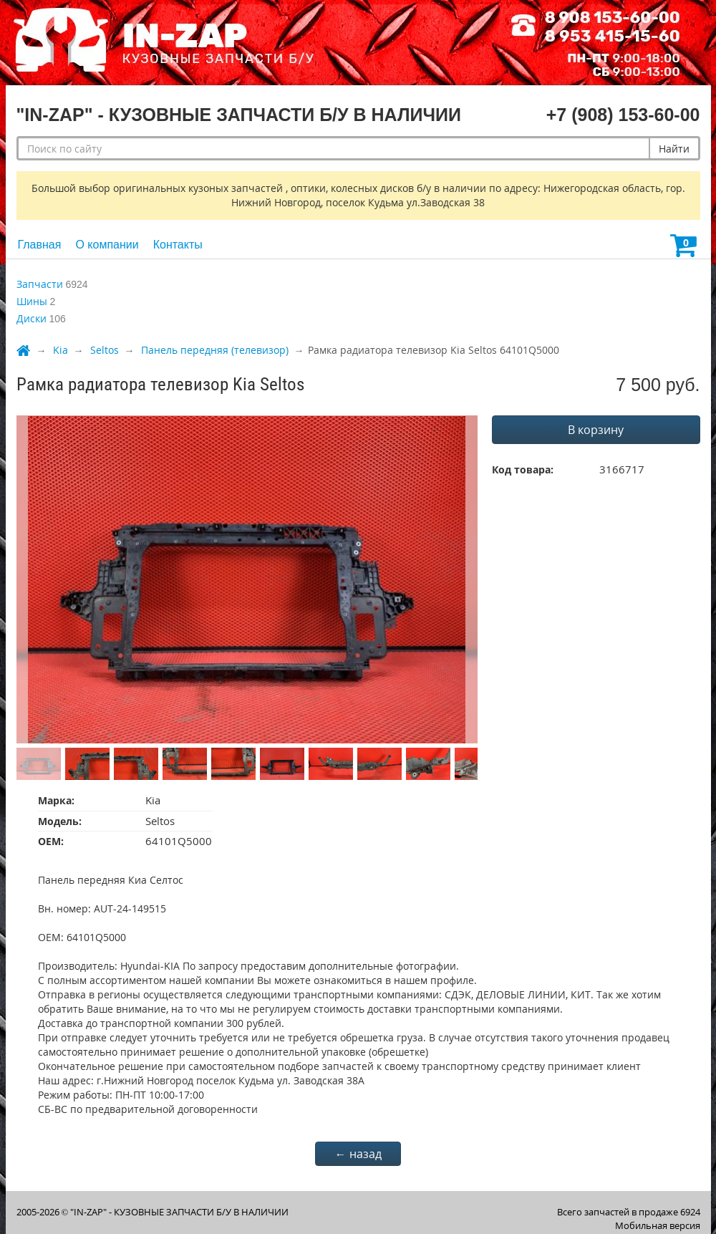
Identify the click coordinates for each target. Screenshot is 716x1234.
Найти (674, 148)
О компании (106, 244)
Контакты (178, 244)
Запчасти (39, 284)
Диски (31, 318)
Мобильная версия (657, 1225)
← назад (358, 1154)
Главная (40, 244)
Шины (31, 301)
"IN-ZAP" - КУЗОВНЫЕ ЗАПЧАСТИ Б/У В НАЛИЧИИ (179, 1211)
